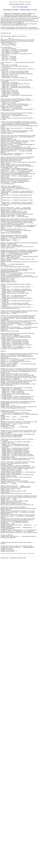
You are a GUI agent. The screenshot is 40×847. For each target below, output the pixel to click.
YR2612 (25, 7)
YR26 (21, 7)
